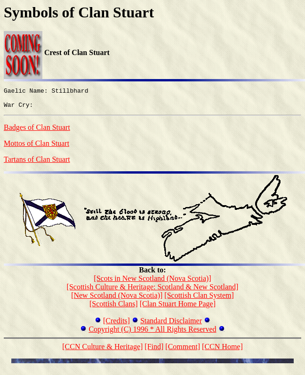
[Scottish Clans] (113, 308)
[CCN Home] (222, 351)
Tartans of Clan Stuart (37, 164)
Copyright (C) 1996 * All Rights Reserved (152, 333)
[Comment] (182, 351)
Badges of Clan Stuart (37, 132)
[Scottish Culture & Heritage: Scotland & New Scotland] (153, 291)
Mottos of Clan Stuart (36, 148)
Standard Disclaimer (171, 325)
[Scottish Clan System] (199, 299)
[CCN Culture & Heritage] (102, 351)
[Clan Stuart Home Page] (178, 308)
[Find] (153, 351)
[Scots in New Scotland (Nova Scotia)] (152, 283)
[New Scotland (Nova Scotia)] (116, 299)
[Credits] (116, 325)
